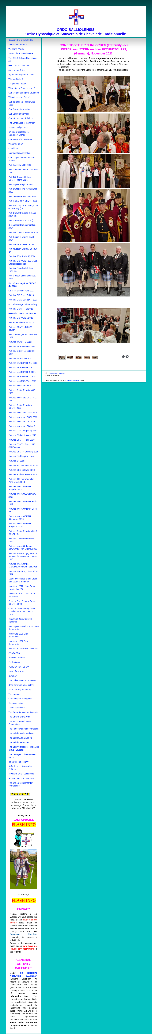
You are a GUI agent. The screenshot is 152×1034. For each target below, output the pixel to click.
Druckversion (51, 373)
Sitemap (62, 373)
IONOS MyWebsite (72, 380)
